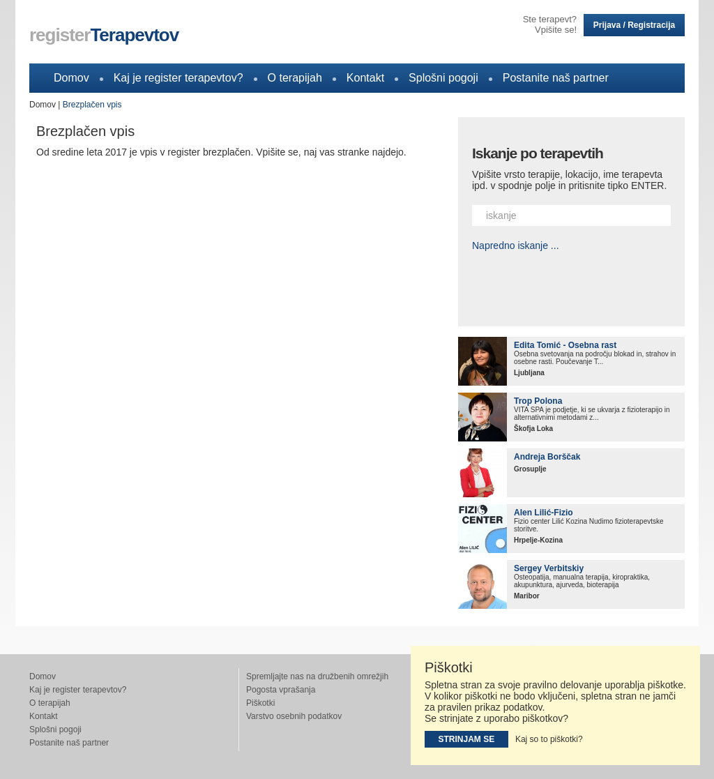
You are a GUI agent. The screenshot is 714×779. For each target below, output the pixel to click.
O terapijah (295, 78)
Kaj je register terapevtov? (178, 78)
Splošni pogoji (443, 78)
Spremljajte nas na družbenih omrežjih (317, 676)
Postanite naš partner (556, 78)
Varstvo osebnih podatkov (294, 716)
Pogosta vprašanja (280, 690)
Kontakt (365, 78)
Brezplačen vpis (92, 104)
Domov (71, 78)
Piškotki (260, 703)
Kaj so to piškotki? (549, 739)
